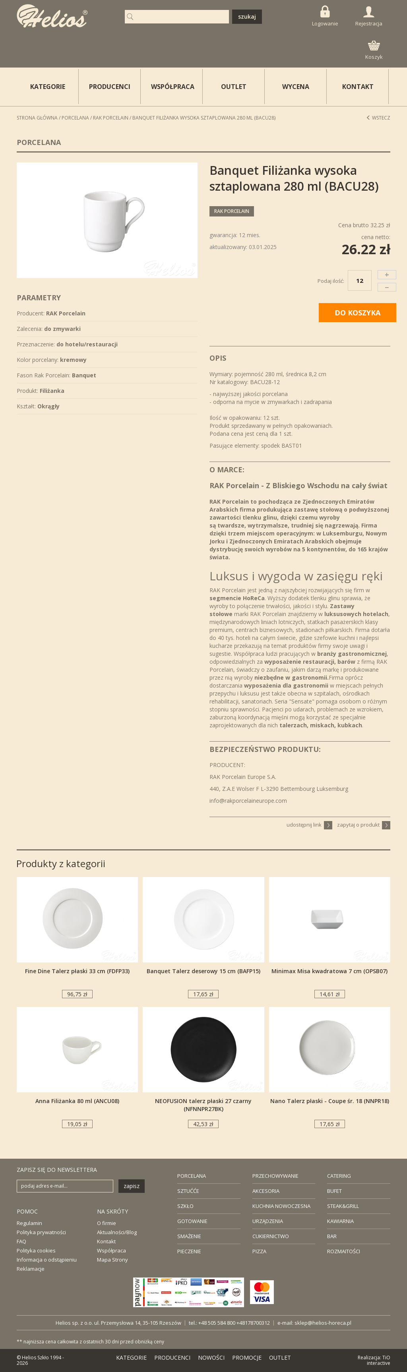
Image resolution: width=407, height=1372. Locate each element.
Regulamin (29, 1223)
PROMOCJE (247, 1357)
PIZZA (259, 1251)
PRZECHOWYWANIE (275, 1175)
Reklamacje (31, 1268)
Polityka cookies (36, 1250)
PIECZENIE (189, 1251)
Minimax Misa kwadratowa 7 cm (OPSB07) (329, 971)
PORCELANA (191, 1175)
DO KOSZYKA (357, 312)
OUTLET (233, 86)
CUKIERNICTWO (270, 1236)
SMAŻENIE (189, 1236)
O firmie (106, 1223)
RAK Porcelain (110, 117)
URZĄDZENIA (267, 1221)
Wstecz (378, 117)
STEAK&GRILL (343, 1206)
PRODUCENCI (109, 86)
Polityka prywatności (41, 1232)
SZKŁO (185, 1206)
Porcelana (75, 117)
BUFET (334, 1190)
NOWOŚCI (211, 1357)
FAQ (21, 1241)
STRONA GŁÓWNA (37, 117)
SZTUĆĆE (188, 1190)
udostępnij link (309, 824)
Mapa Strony (112, 1259)
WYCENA (295, 86)
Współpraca (111, 1250)
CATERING (339, 1175)
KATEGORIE (131, 1357)
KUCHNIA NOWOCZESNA (281, 1206)
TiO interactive (378, 1360)
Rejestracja (368, 16)
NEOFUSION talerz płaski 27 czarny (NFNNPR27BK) (203, 1105)
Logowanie (325, 16)
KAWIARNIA (340, 1221)
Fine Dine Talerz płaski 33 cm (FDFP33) (77, 971)
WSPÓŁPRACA (172, 86)
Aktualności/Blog (117, 1232)
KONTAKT (358, 86)
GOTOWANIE (192, 1221)
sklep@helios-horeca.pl (323, 1322)
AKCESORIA (265, 1190)
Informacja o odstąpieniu (47, 1259)
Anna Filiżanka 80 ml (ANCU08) (77, 1101)
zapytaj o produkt (363, 824)
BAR (332, 1236)
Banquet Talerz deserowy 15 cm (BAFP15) (203, 971)
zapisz (132, 1186)
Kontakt (106, 1241)
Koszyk (374, 50)
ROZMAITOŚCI (343, 1251)
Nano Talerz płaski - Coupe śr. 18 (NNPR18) (329, 1101)
